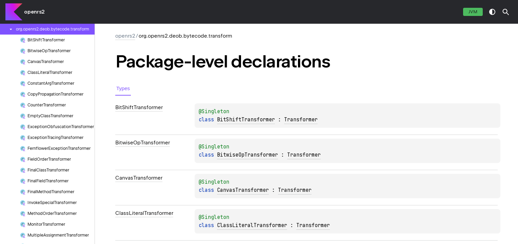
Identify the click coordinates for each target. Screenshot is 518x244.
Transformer (301, 119)
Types (123, 88)
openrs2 (34, 12)
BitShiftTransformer (246, 119)
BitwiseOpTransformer (247, 154)
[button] (506, 12)
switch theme (492, 12)
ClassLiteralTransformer (252, 225)
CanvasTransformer (243, 190)
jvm (473, 11)
